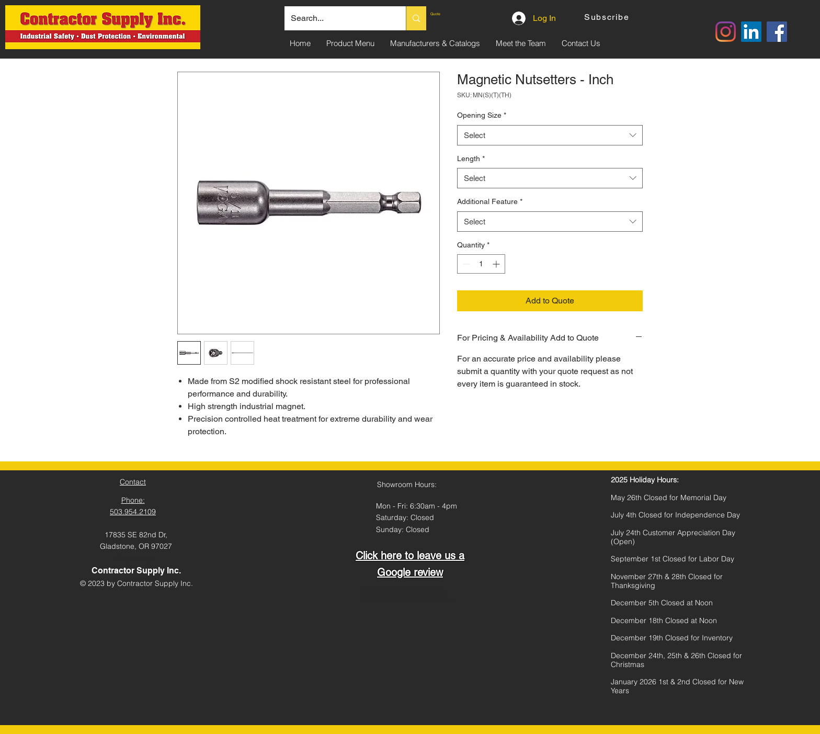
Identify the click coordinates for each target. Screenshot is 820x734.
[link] (454, 14)
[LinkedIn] (751, 31)
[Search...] (337, 18)
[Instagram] (725, 31)
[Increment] (497, 264)
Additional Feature (489, 201)
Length (471, 158)
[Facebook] (777, 31)
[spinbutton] (481, 264)
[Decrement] (465, 264)
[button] (608, 17)
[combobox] (550, 135)
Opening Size (481, 115)
